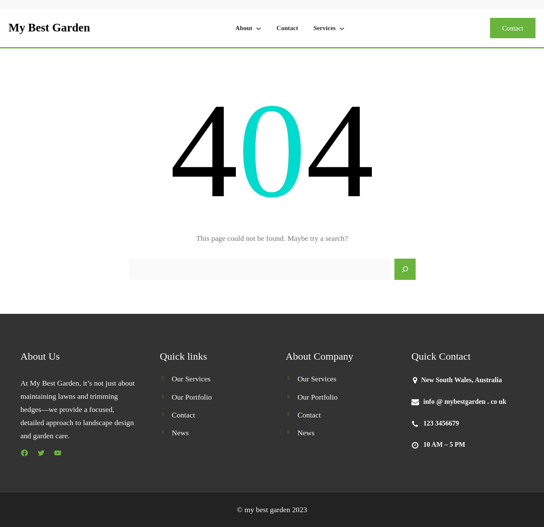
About (243, 28)
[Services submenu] (342, 28)
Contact (287, 28)
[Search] (405, 269)
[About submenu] (258, 28)
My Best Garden (49, 27)
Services (324, 28)
